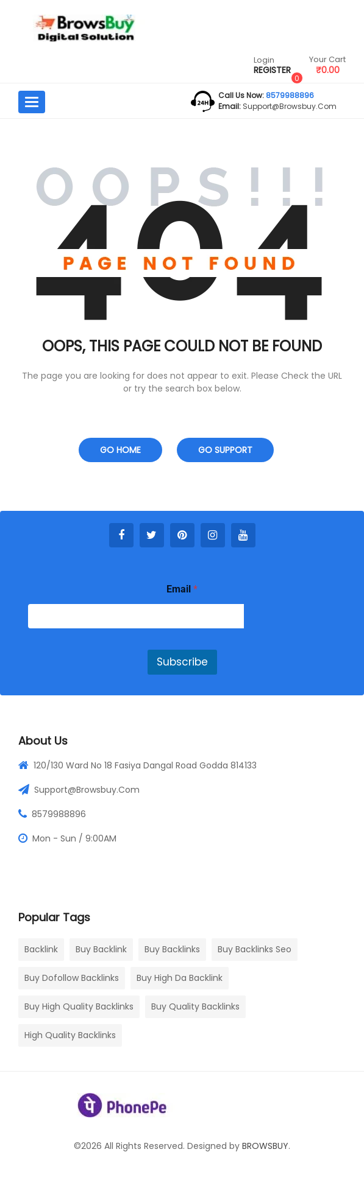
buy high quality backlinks (79, 1006)
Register (272, 70)
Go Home (120, 450)
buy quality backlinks (195, 1006)
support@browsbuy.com (289, 106)
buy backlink (101, 949)
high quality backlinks (70, 1035)
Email (182, 589)
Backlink (41, 949)
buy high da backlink (180, 978)
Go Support (225, 450)
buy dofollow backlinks (71, 978)
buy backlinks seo (254, 949)
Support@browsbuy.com (87, 790)
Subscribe (182, 662)
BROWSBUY (265, 1146)
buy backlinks (172, 949)
